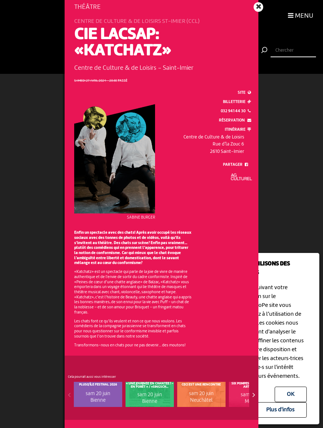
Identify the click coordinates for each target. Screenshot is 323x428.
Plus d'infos (280, 410)
